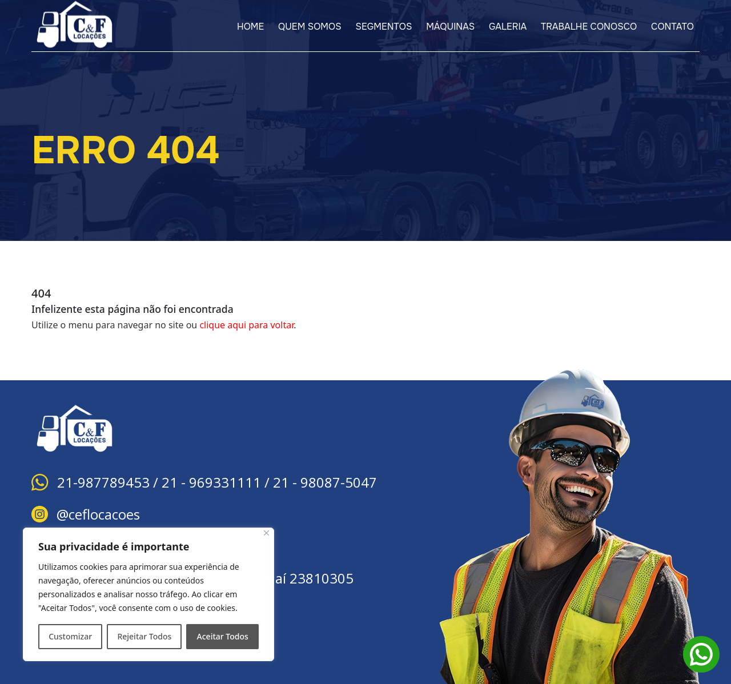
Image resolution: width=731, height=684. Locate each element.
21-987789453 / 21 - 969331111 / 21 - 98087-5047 (217, 482)
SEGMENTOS (384, 27)
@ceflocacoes (98, 514)
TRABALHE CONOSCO (589, 27)
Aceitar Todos (222, 636)
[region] (148, 594)
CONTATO (672, 27)
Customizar (70, 636)
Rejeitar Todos (144, 636)
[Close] (266, 533)
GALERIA (508, 27)
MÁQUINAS (450, 27)
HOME (250, 27)
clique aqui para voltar (246, 325)
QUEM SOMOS (310, 27)
